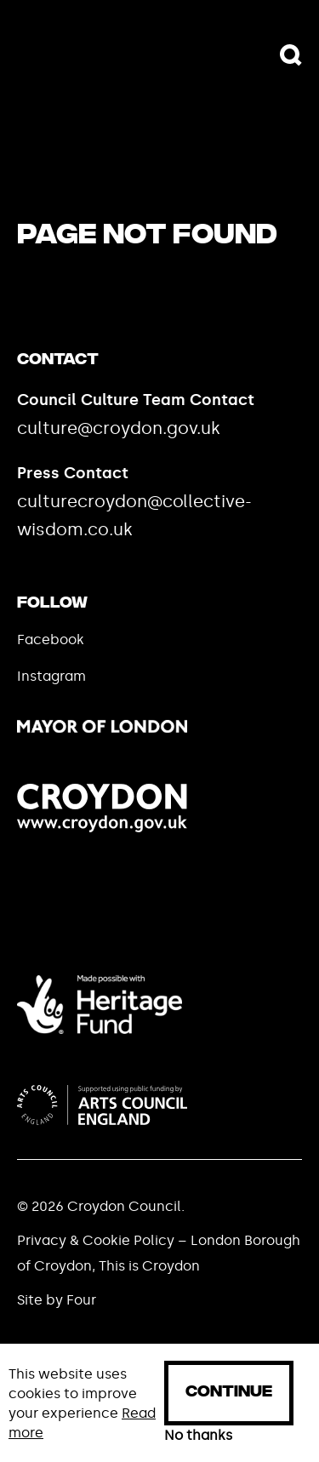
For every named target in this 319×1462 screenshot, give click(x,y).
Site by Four (56, 1300)
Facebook (50, 639)
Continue (228, 1392)
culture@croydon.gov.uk (118, 428)
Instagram (51, 676)
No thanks (198, 1435)
